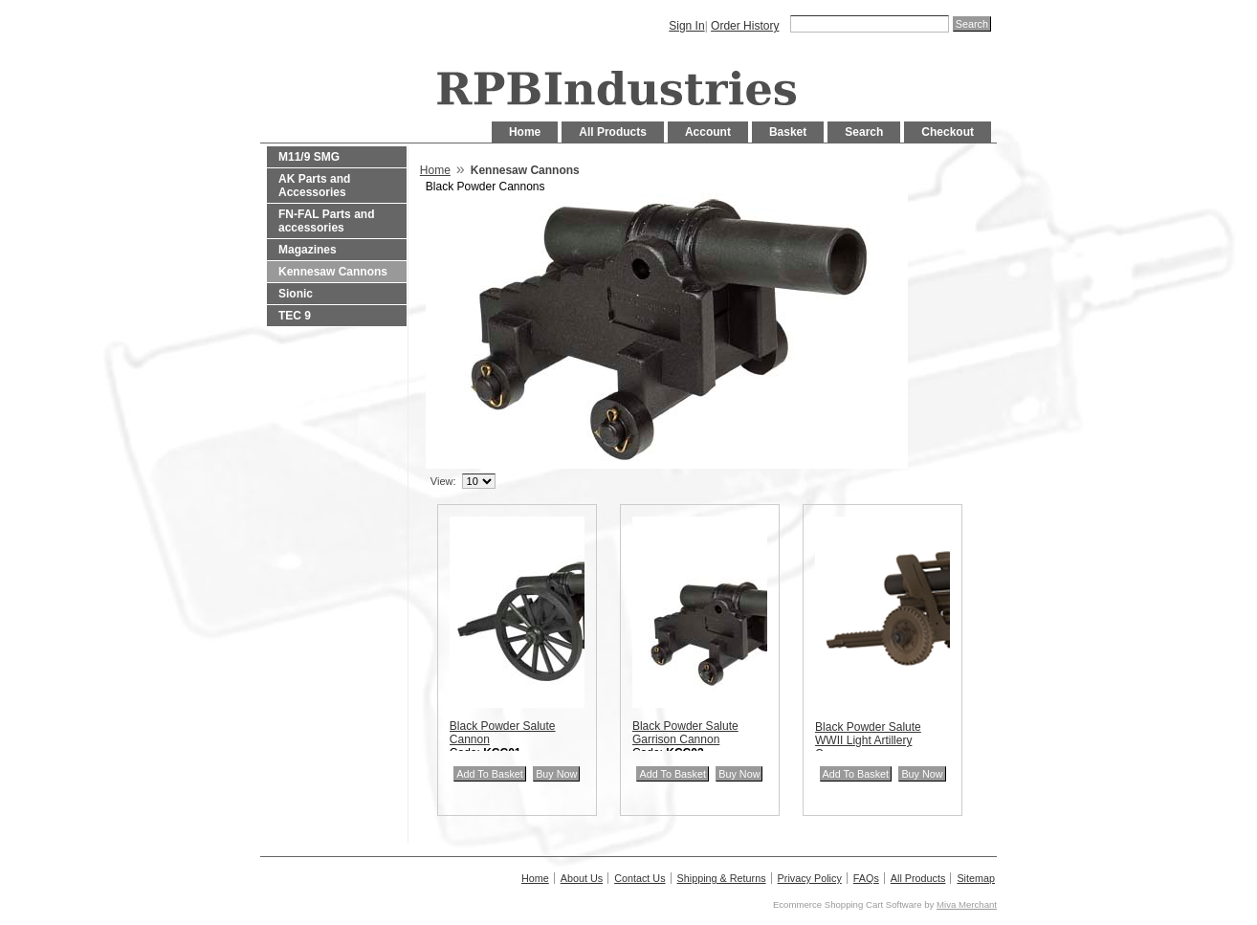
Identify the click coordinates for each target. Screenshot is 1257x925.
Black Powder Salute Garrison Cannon (685, 732)
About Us (582, 878)
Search (864, 132)
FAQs (866, 878)
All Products (613, 132)
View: (443, 481)
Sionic (295, 293)
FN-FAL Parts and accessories (326, 221)
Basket (787, 132)
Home (524, 132)
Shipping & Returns (721, 878)
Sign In (686, 26)
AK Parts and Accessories (314, 185)
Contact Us (639, 878)
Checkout (947, 132)
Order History (745, 26)
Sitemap (976, 878)
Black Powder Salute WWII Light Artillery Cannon (868, 740)
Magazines (307, 249)
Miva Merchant (967, 904)
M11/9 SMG (309, 157)
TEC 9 (294, 315)
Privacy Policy (810, 878)
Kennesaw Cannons (332, 271)
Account (708, 132)
